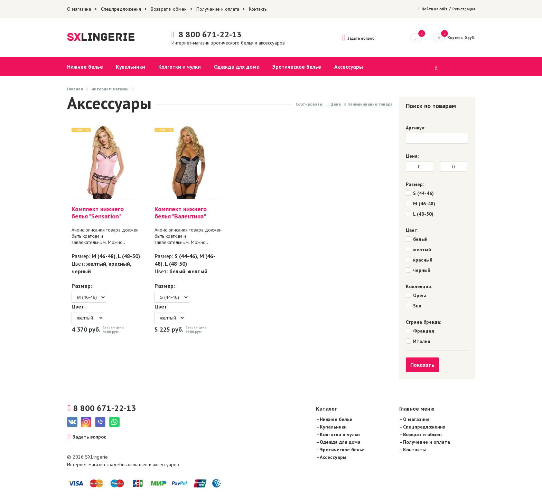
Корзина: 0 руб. (450, 37)
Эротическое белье (289, 66)
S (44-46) (183, 256)
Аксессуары (339, 66)
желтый (95, 264)
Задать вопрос (350, 37)
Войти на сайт (422, 9)
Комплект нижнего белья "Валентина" (178, 213)
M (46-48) (102, 256)
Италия (421, 341)
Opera (420, 296)
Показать (422, 365)
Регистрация (460, 9)
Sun (417, 306)
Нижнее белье (85, 66)
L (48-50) (128, 256)
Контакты (258, 9)
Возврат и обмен (169, 9)
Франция (423, 331)
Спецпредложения (121, 9)
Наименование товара (368, 104)
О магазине (79, 9)
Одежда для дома (231, 66)
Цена (334, 104)
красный (118, 264)
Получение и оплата (217, 9)
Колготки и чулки (176, 66)
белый (175, 271)
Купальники (129, 66)
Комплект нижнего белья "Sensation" (97, 213)
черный (80, 271)
